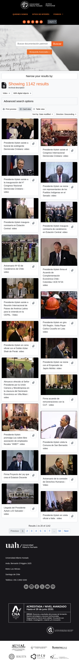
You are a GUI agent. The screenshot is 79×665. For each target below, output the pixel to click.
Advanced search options (18, 101)
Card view (25, 109)
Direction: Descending (65, 114)
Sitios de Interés (40, 14)
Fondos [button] (58, 14)
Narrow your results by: (39, 76)
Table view (39, 109)
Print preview (9, 109)
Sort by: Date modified (41, 114)
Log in (51, 22)
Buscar (57, 43)
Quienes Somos (20, 14)
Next (66, 531)
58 (59, 531)
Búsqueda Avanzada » (40, 52)
